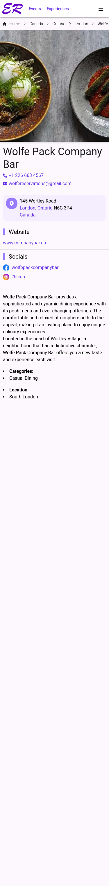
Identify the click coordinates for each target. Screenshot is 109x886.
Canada (27, 215)
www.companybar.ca (24, 243)
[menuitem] (101, 8)
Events (35, 8)
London (27, 208)
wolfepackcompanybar (35, 267)
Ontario (45, 208)
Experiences (58, 8)
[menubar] (101, 8)
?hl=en (18, 277)
